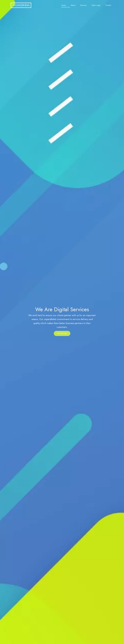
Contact (108, 5)
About (73, 5)
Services (83, 5)
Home (63, 5)
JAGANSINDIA (21, 5)
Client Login (96, 5)
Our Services (62, 333)
